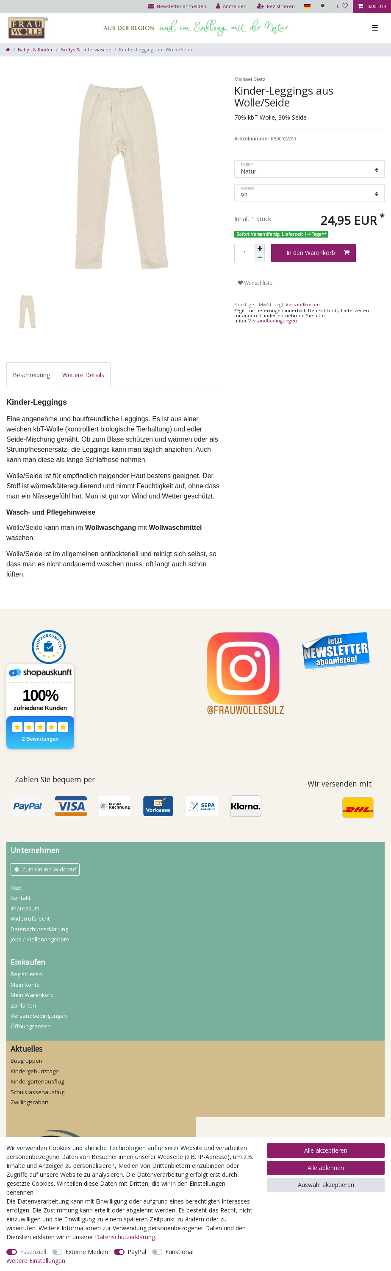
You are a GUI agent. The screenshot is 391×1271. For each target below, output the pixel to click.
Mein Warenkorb (32, 995)
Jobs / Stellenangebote (40, 939)
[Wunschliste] (342, 6)
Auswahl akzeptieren (326, 1185)
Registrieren (26, 974)
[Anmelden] (231, 6)
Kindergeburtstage (35, 1071)
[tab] (31, 374)
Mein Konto (25, 984)
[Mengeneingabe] (244, 253)
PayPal (137, 1252)
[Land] (307, 6)
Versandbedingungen (272, 320)
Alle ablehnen (326, 1168)
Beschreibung (31, 375)
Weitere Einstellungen (35, 1261)
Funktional (179, 1252)
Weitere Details (83, 375)
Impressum (25, 908)
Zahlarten (23, 1005)
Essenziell (33, 1252)
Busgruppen (26, 1060)
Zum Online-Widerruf (45, 869)
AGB (16, 887)
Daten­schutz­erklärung (39, 929)
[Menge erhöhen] (260, 248)
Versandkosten (302, 304)
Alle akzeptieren (325, 1150)
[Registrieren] (275, 6)
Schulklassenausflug (37, 1092)
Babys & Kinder (35, 49)
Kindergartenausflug (37, 1081)
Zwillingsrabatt (29, 1102)
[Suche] (323, 6)
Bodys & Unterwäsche (86, 49)
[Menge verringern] (260, 257)
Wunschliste (255, 282)
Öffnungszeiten (31, 1026)
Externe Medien (86, 1252)
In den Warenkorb (317, 253)
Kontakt (21, 897)
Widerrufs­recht (30, 918)
